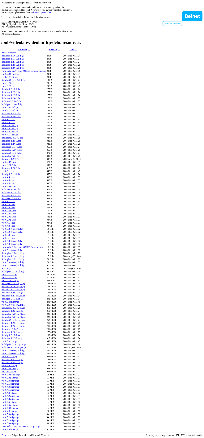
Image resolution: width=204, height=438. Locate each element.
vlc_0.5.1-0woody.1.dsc (12, 250)
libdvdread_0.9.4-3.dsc (12, 101)
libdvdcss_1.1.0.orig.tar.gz (13, 286)
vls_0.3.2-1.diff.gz (10, 77)
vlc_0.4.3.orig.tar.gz (10, 399)
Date (72, 49)
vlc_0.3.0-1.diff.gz (10, 107)
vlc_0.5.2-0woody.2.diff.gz (13, 353)
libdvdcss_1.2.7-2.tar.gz (12, 359)
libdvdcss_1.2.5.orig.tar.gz (13, 323)
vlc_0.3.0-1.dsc (8, 235)
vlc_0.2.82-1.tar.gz (10, 378)
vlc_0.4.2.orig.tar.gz (10, 396)
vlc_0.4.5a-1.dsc (9, 186)
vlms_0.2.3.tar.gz (9, 277)
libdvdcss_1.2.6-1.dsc (11, 144)
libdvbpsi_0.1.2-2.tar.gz (12, 335)
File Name (22, 49)
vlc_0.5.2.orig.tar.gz (10, 417)
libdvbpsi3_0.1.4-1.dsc (12, 147)
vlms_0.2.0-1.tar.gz (10, 280)
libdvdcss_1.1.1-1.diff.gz (13, 59)
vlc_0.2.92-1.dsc (9, 220)
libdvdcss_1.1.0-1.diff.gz (13, 56)
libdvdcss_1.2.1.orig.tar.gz (13, 296)
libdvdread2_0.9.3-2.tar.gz (13, 308)
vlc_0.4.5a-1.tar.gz (10, 405)
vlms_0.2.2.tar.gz (9, 274)
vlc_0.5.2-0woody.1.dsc (12, 229)
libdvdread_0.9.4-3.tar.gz (13, 329)
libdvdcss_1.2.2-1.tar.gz (12, 311)
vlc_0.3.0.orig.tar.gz (10, 381)
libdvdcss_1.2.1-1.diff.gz (13, 62)
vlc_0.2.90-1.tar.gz (10, 408)
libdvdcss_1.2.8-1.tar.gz (12, 332)
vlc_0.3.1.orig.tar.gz (10, 384)
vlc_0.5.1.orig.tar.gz (10, 420)
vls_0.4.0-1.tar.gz (9, 365)
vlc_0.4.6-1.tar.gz (9, 411)
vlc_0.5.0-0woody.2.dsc (12, 244)
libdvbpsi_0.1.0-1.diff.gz (12, 104)
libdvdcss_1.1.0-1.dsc (11, 189)
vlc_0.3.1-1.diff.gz (10, 110)
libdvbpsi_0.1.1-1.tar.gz (12, 299)
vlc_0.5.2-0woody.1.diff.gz (13, 350)
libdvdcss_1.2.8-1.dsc (11, 116)
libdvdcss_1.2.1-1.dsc (11, 195)
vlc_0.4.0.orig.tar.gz (10, 387)
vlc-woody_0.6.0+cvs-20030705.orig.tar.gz (21, 426)
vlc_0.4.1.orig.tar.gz (10, 390)
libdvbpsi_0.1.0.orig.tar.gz (13, 283)
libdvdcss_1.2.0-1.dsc (11, 168)
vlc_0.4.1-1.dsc (8, 223)
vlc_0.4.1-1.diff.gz (10, 135)
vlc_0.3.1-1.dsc (8, 238)
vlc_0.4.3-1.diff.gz (10, 131)
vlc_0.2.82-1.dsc (9, 162)
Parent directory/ (9, 53)
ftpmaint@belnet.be (42, 12)
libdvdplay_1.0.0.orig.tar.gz (14, 314)
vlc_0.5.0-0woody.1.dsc (12, 241)
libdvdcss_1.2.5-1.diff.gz (13, 65)
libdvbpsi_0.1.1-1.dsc (11, 174)
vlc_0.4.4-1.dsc (8, 177)
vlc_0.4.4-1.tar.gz (9, 393)
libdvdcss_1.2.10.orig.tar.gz (14, 347)
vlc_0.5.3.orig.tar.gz (10, 423)
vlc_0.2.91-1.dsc (9, 214)
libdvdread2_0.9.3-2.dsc (12, 138)
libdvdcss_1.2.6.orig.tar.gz (13, 326)
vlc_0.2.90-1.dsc (9, 217)
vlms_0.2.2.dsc (8, 83)
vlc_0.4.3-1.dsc (8, 226)
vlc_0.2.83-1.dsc (9, 210)
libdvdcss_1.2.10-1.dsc (12, 159)
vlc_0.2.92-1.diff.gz (10, 74)
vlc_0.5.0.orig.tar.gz (10, 414)
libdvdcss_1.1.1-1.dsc (11, 192)
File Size (53, 49)
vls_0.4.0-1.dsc (8, 122)
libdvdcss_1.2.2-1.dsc (11, 92)
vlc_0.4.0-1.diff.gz (10, 125)
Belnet (4, 435)
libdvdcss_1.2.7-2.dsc (11, 113)
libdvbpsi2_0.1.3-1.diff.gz (13, 271)
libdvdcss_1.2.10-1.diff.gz (13, 256)
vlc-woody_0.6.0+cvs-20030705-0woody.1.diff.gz (24, 71)
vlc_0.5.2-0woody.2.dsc (12, 232)
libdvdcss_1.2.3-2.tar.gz (12, 338)
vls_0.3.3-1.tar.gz (9, 341)
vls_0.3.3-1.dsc (8, 119)
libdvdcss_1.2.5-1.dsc (11, 141)
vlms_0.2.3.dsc (8, 86)
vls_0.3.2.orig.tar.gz (10, 302)
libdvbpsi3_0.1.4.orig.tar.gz (14, 344)
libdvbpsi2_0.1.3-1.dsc (12, 153)
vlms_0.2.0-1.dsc (9, 165)
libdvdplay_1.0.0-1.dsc (12, 150)
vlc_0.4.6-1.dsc (8, 183)
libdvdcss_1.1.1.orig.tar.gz (13, 289)
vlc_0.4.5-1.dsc (8, 180)
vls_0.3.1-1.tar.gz (9, 356)
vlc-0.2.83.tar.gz (9, 371)
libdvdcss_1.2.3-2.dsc (11, 95)
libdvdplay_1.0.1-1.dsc (12, 156)
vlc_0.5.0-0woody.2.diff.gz (13, 305)
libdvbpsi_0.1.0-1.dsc (11, 198)
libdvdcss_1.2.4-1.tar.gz (12, 362)
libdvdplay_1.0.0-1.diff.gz (13, 253)
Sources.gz (6, 268)
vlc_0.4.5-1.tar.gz (9, 402)
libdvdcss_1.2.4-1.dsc (11, 98)
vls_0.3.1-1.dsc (8, 171)
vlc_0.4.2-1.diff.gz (10, 128)
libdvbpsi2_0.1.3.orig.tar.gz (14, 320)
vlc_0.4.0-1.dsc (8, 204)
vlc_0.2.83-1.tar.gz (10, 368)
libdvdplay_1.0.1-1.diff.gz (13, 259)
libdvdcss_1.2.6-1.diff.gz (13, 68)
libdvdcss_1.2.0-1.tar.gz (12, 292)
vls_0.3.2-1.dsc (8, 201)
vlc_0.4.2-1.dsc (8, 207)
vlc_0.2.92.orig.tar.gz (11, 375)
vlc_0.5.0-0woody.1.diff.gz (13, 262)
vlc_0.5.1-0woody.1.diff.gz (13, 265)
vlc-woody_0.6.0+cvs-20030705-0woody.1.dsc (22, 247)
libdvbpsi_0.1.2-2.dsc (11, 89)
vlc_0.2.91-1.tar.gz (10, 429)
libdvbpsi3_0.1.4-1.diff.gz (13, 80)
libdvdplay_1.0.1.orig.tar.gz (14, 317)
